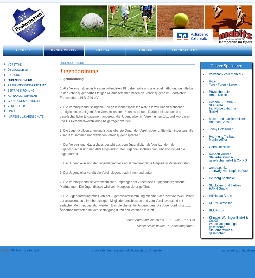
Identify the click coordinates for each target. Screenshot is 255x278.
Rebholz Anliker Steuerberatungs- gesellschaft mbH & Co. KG (228, 157)
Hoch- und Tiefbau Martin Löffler (221, 138)
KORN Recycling (220, 203)
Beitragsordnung (21, 90)
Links (11, 111)
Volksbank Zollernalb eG (226, 74)
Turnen (146, 50)
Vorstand (15, 64)
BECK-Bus (216, 210)
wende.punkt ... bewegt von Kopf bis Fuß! (228, 169)
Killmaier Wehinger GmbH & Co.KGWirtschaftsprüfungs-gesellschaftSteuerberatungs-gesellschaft (228, 225)
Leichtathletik (186, 50)
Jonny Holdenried (221, 129)
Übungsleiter (18, 69)
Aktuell (23, 50)
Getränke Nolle (219, 147)
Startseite (98, 250)
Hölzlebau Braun (220, 196)
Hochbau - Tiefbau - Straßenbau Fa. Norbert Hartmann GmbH (224, 106)
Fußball (105, 50)
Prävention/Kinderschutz (27, 85)
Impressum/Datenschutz (25, 116)
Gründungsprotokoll (24, 101)
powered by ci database (238, 250)
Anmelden (156, 250)
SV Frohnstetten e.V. (25, 250)
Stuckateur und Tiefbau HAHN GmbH (225, 187)
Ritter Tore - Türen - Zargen (224, 83)
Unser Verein (64, 50)
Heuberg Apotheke (222, 178)
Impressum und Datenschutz (127, 250)
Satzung (14, 75)
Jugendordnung (20, 80)
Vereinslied (16, 106)
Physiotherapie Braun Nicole (219, 93)
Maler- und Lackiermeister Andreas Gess (227, 120)
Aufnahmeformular (22, 95)
